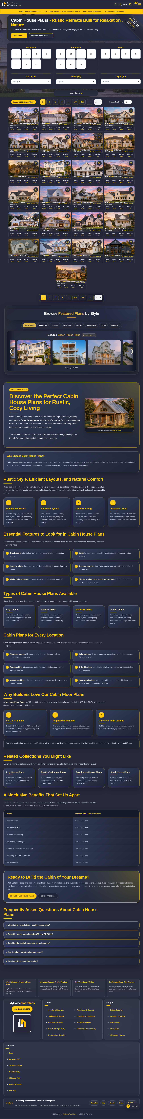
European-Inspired (84, 1022)
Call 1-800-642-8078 (22, 1009)
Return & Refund (15, 1084)
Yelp (103, 1103)
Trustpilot (94, 1103)
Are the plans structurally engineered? (25, 952)
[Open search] (115, 4)
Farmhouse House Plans (89, 772)
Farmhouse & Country (85, 1010)
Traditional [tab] (114, 325)
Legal (11, 1053)
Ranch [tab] (103, 325)
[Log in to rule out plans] (32, 125)
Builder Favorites (116, 1010)
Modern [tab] (79, 325)
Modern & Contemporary (86, 1029)
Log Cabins (12, 609)
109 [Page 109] (82, 102)
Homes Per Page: (116, 102)
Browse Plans (87, 335)
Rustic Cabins (48, 609)
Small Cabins (117, 609)
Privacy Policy (14, 1059)
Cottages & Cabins (55, 1022)
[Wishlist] (130, 4)
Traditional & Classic (56, 1016)
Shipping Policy (15, 1078)
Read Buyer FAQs (48, 896)
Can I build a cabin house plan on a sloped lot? (29, 943)
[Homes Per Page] (128, 102)
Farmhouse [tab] (67, 325)
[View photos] (35, 110)
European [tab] (55, 325)
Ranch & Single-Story (56, 1029)
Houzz (121, 1103)
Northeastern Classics (56, 1035)
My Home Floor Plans (15, 702)
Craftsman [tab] (43, 325)
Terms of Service (15, 1065)
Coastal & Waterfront (56, 1010)
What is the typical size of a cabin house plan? (29, 925)
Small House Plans (120, 772)
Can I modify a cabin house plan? (23, 961)
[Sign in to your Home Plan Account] (123, 4)
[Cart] (135, 4)
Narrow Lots (115, 1022)
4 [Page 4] (61, 102)
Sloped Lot (114, 1029)
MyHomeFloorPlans (69, 1114)
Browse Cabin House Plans (22, 896)
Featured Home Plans (39, 35)
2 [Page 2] (49, 102)
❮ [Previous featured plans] (11, 351)
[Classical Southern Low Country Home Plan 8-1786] (33, 352)
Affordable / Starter (117, 1035)
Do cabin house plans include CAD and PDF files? (30, 934)
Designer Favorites (117, 1016)
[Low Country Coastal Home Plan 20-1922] (69, 352)
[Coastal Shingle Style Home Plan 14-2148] (104, 352)
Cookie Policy (14, 1072)
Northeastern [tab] (91, 325)
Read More (18, 35)
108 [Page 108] (75, 102)
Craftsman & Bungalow (86, 1016)
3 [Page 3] (55, 102)
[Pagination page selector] (98, 102)
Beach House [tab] (29, 325)
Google (112, 1103)
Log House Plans (15, 772)
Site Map (12, 1090)
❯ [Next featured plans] (132, 351)
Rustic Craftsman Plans (53, 772)
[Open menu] (139, 4)
